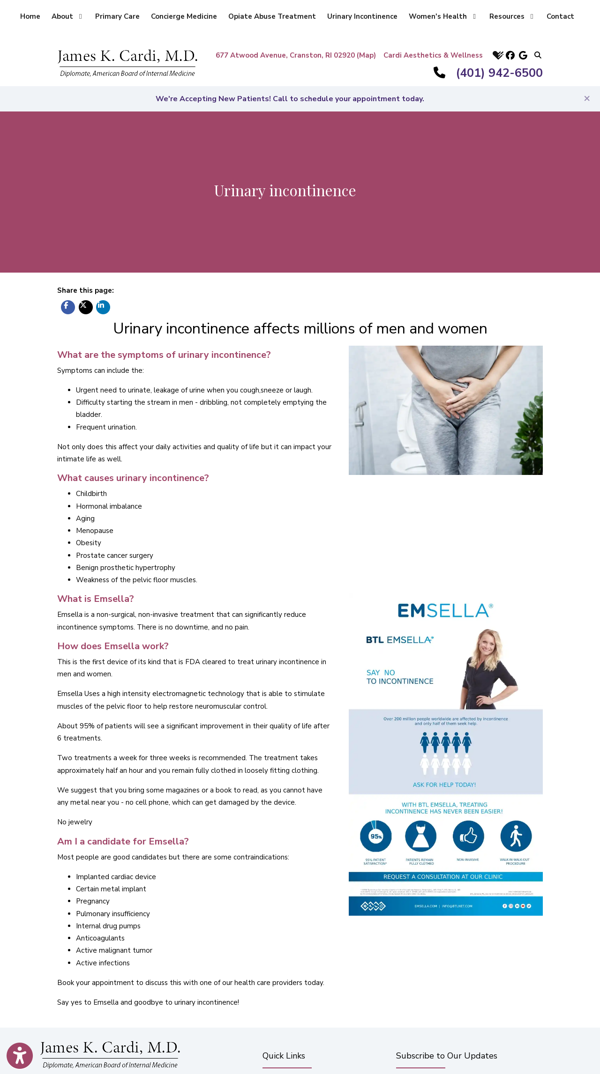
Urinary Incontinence (362, 16)
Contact (560, 16)
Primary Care (117, 16)
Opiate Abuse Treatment (272, 16)
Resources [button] (511, 16)
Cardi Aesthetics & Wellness (433, 55)
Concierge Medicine (184, 16)
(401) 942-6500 (499, 73)
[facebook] (510, 55)
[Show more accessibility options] (20, 1056)
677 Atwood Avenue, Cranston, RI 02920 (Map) (296, 55)
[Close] (587, 98)
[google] (523, 55)
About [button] (67, 16)
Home (30, 16)
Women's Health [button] (442, 16)
